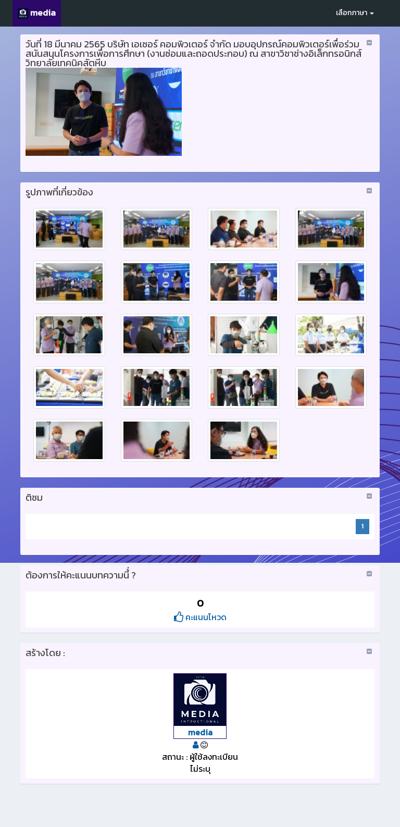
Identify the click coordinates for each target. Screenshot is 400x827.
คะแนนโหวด (200, 617)
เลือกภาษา (355, 12)
